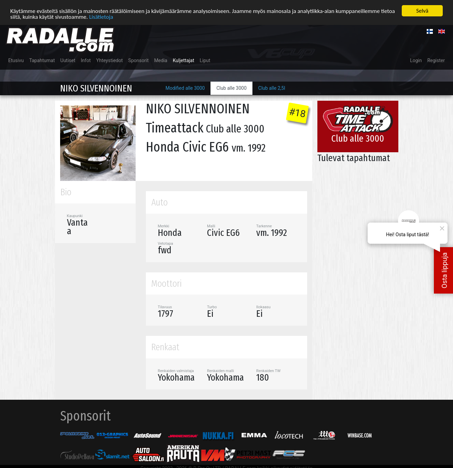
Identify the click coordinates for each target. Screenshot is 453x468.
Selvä (422, 10)
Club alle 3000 (231, 88)
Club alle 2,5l (271, 88)
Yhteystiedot (109, 60)
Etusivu (16, 60)
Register (436, 60)
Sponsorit (138, 60)
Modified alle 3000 (185, 88)
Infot (86, 60)
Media (160, 60)
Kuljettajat (183, 60)
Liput (205, 60)
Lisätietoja (101, 16)
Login (416, 60)
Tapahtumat (42, 60)
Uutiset (68, 60)
